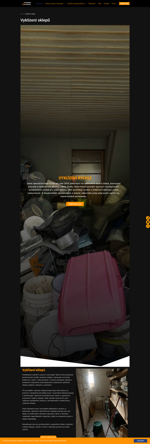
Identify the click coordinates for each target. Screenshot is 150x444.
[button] (42, 2)
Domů (22, 14)
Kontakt (106, 2)
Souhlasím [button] (140, 441)
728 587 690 (124, 4)
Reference (91, 2)
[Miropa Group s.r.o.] (26, 4)
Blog (99, 2)
